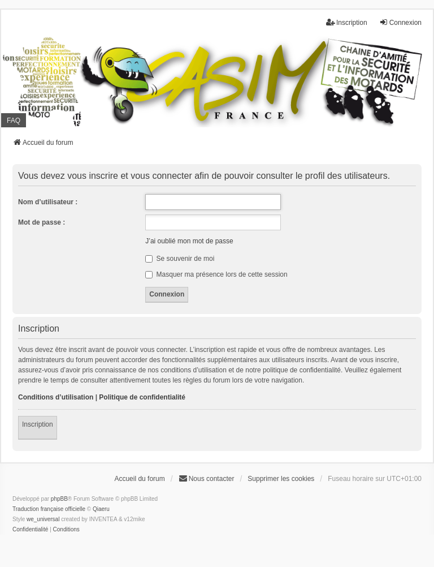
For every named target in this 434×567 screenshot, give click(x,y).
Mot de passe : (41, 222)
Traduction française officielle (48, 509)
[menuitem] (30, 530)
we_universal (43, 519)
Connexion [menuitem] (400, 22)
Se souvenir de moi (179, 259)
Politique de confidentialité (142, 397)
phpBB (59, 499)
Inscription (37, 424)
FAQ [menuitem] (13, 120)
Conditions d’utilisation (55, 397)
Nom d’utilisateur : (47, 202)
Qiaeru (101, 509)
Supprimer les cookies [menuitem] (281, 479)
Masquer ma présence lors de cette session (216, 274)
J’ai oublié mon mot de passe (189, 241)
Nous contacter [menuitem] (207, 478)
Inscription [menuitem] (346, 22)
